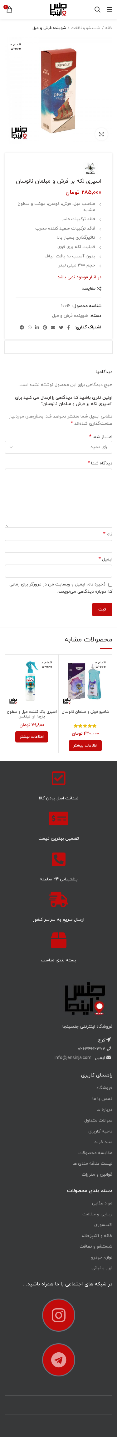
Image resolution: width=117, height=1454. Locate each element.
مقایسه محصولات (95, 1153)
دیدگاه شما (100, 463)
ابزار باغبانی (101, 1268)
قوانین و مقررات (97, 1175)
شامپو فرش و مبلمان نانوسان (85, 712)
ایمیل (105, 559)
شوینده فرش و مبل (49, 28)
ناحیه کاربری (100, 1131)
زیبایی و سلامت (97, 1214)
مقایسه (88, 288)
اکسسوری (103, 1225)
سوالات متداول (98, 1120)
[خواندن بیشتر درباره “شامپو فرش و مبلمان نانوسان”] (85, 745)
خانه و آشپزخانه (96, 1236)
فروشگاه (104, 1088)
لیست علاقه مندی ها (92, 1164)
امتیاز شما (100, 437)
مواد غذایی (102, 1203)
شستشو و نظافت (85, 28)
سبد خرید (103, 1142)
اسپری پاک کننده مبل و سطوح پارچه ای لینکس (32, 714)
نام (107, 534)
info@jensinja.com (73, 1058)
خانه (108, 28)
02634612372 (92, 1049)
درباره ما (104, 1109)
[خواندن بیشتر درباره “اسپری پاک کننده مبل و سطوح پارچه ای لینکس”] (31, 736)
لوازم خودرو (101, 1257)
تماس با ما (102, 1099)
